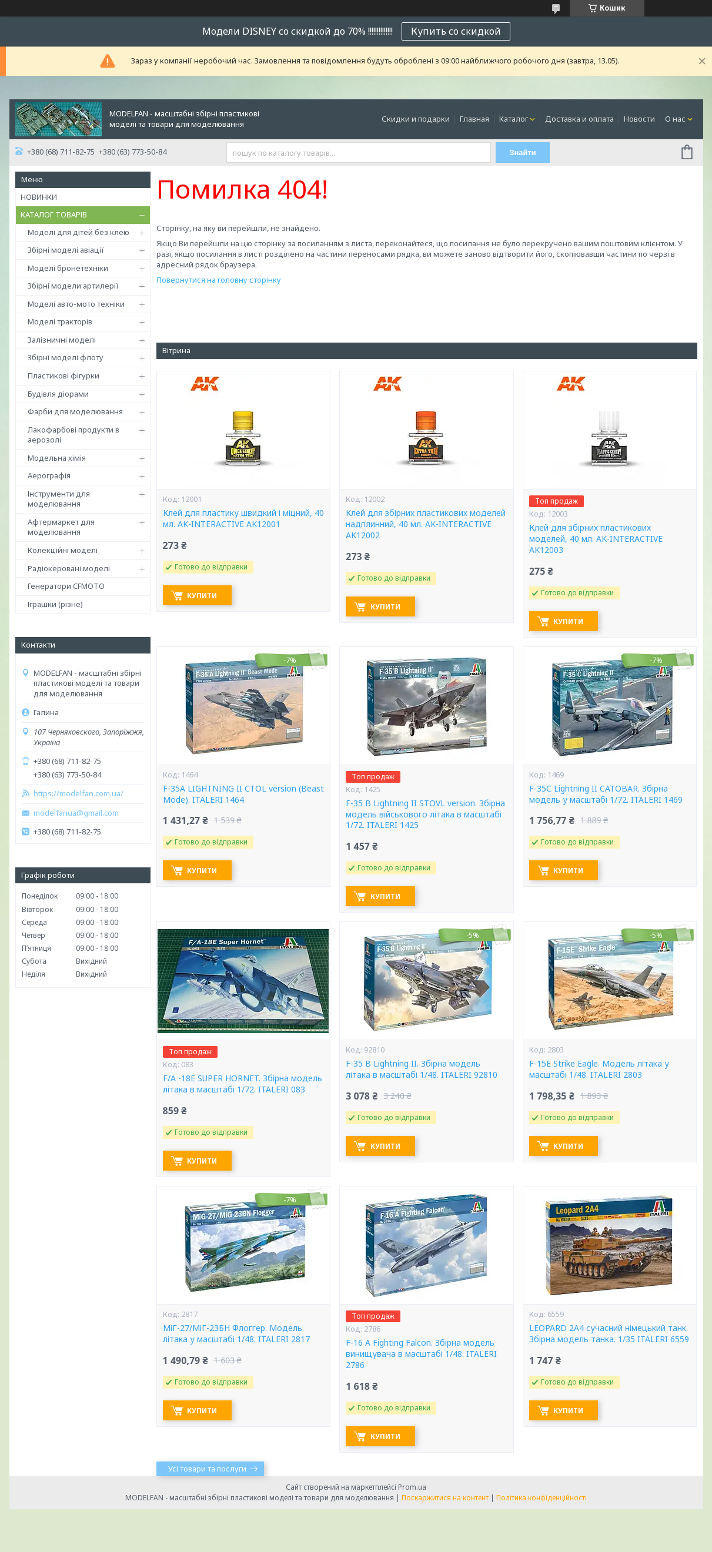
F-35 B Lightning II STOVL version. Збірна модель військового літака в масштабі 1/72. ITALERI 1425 (425, 814)
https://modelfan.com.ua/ (78, 794)
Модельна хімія (57, 457)
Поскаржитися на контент (445, 1498)
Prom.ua (412, 1487)
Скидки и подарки (416, 118)
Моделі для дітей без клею (78, 232)
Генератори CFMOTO (66, 586)
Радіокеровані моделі (69, 568)
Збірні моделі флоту (65, 357)
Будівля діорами (58, 393)
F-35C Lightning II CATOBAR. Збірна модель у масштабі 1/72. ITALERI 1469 (606, 794)
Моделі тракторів (60, 321)
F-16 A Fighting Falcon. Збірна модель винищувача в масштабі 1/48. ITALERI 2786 (421, 1354)
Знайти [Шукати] (523, 152)
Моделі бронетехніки (68, 268)
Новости (639, 118)
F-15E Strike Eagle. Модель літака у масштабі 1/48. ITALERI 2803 (599, 1069)
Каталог (513, 118)
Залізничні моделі (62, 339)
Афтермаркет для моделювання (61, 527)
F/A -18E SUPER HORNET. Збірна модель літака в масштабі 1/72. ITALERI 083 (242, 1084)
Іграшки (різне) (55, 604)
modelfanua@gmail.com (76, 813)
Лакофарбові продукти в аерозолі (73, 434)
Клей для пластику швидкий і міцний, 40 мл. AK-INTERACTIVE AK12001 (243, 518)
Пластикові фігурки (63, 375)
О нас (675, 118)
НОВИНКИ (39, 197)
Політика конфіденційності (541, 1498)
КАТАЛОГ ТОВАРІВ (54, 214)
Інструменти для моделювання (59, 498)
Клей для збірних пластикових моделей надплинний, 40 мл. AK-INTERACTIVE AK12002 (426, 524)
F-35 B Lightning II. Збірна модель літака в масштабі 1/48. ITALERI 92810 (421, 1069)
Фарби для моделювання (75, 411)
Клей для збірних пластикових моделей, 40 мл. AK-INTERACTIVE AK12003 (596, 538)
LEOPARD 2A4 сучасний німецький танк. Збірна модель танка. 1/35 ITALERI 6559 (609, 1334)
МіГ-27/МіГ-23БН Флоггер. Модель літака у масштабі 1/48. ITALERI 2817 (236, 1334)
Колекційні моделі (63, 550)
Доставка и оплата (579, 118)
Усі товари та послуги (207, 1468)
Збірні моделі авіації (66, 249)
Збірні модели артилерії (73, 285)
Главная (474, 118)
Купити (204, 596)
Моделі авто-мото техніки (76, 304)
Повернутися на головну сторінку (218, 279)
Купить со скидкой (456, 31)
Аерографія (49, 475)
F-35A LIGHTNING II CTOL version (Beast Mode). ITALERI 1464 (243, 794)
